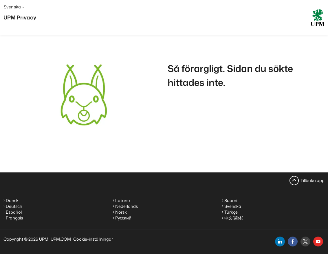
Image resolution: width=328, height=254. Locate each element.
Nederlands (126, 206)
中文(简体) (233, 218)
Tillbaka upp (312, 180)
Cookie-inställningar (93, 239)
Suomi (230, 200)
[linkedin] (280, 241)
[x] (305, 241)
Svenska (232, 206)
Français (14, 218)
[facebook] (293, 241)
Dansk (12, 200)
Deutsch (14, 206)
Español (14, 212)
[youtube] (318, 241)
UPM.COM (61, 239)
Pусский (123, 218)
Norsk (121, 212)
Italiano (122, 200)
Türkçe (231, 212)
